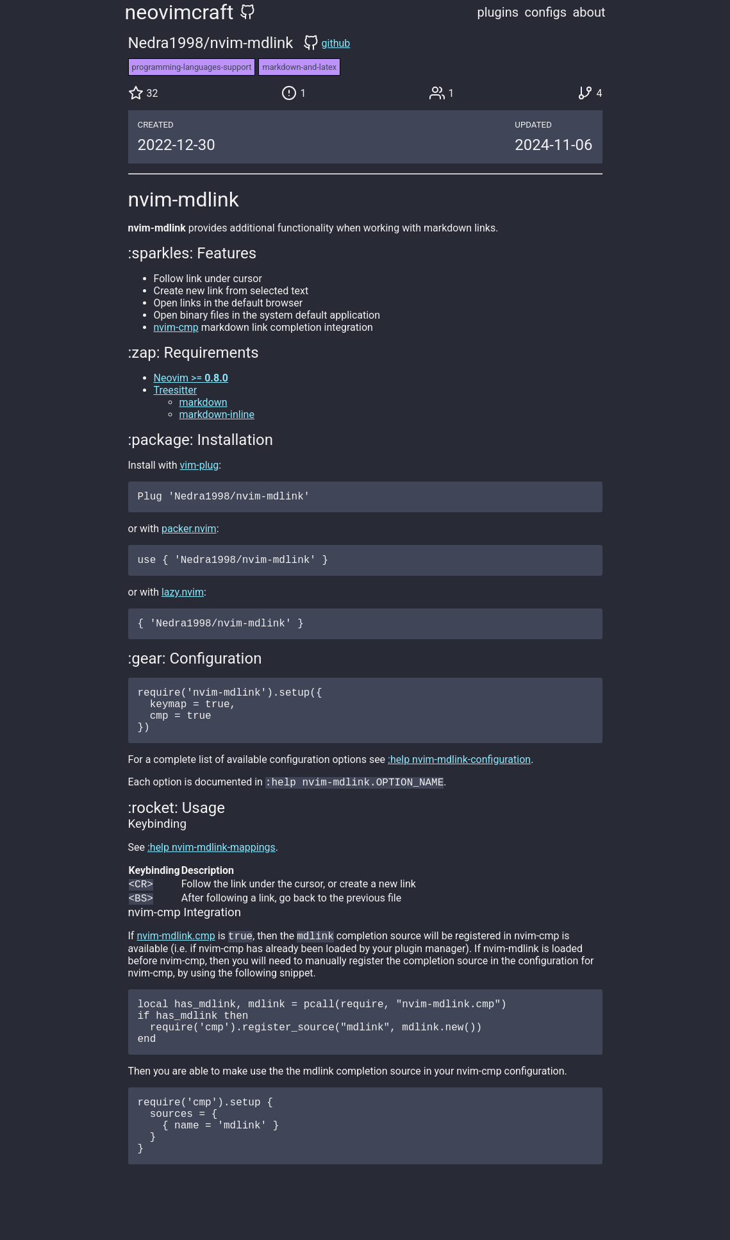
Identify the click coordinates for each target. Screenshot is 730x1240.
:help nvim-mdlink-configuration (459, 777)
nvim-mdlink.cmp (176, 959)
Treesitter (175, 390)
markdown (203, 402)
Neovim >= (191, 378)
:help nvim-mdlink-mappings (211, 866)
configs (545, 12)
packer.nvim (189, 531)
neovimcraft (179, 12)
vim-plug (199, 465)
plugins (498, 12)
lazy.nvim (183, 597)
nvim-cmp (176, 327)
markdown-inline (216, 414)
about (588, 12)
